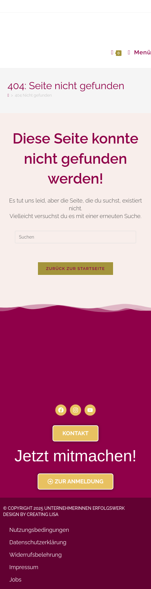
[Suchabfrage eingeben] (75, 237)
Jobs (15, 579)
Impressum (23, 567)
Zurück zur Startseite (75, 268)
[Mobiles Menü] (137, 52)
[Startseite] (8, 95)
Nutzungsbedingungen (39, 530)
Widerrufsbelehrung (35, 554)
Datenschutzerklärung (37, 542)
